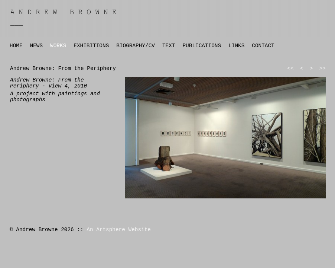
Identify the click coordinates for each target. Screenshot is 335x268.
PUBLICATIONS (201, 46)
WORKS (58, 46)
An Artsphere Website (119, 230)
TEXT (168, 46)
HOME (16, 46)
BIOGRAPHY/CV (135, 46)
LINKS (236, 46)
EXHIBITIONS (91, 46)
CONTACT (263, 46)
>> (322, 68)
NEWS (36, 46)
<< (290, 68)
